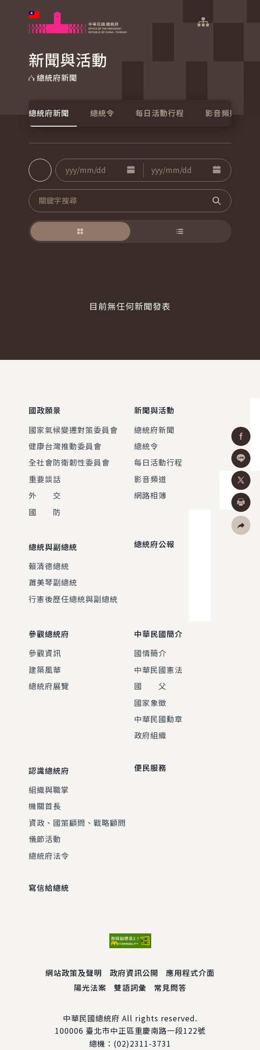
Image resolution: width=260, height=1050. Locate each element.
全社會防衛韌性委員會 (69, 458)
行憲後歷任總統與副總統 (73, 589)
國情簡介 (150, 639)
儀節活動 (45, 820)
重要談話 (45, 474)
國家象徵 (150, 688)
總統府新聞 (49, 113)
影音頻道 (221, 113)
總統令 (102, 113)
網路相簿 (150, 490)
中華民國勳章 (158, 705)
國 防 (45, 507)
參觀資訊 (45, 639)
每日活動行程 (159, 113)
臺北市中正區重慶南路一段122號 (146, 1012)
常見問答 (170, 968)
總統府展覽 (49, 672)
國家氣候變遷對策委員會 (73, 425)
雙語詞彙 (130, 968)
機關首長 (45, 787)
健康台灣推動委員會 (65, 441)
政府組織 (150, 721)
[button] (130, 170)
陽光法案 (90, 968)
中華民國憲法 (158, 655)
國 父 (150, 672)
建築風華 (45, 655)
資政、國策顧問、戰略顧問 (77, 804)
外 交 (45, 490)
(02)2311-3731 (142, 1024)
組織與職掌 (49, 771)
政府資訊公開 (134, 954)
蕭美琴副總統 (53, 573)
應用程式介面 (190, 954)
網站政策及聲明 (73, 954)
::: (6, 5)
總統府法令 (49, 836)
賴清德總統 (49, 556)
